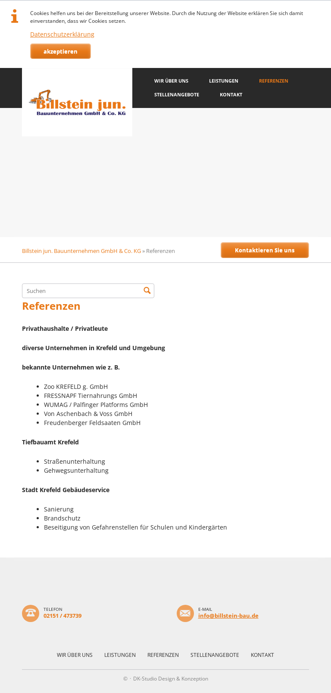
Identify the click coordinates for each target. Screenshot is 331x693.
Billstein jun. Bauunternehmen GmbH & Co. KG (81, 251)
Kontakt (231, 94)
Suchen (147, 290)
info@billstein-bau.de (228, 615)
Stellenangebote (176, 94)
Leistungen (223, 80)
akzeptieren (61, 51)
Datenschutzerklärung (62, 34)
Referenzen (273, 80)
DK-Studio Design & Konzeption (170, 678)
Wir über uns (171, 80)
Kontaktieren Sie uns (264, 250)
